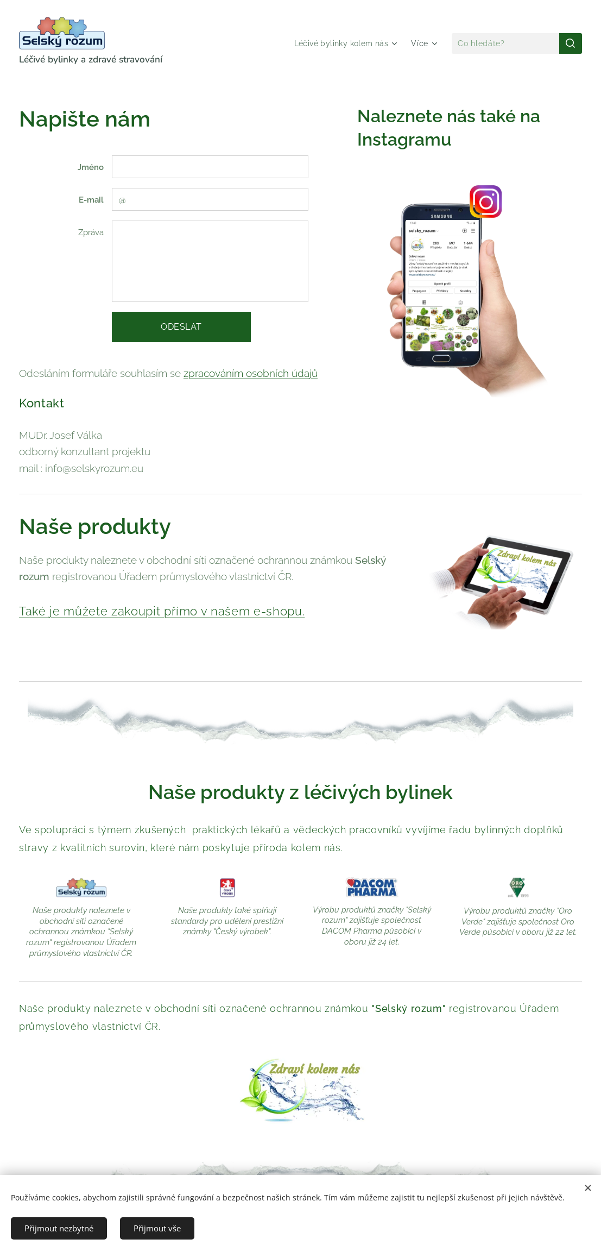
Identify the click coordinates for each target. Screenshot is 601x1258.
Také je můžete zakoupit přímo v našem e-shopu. (162, 611)
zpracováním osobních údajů (251, 373)
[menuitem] (344, 43)
